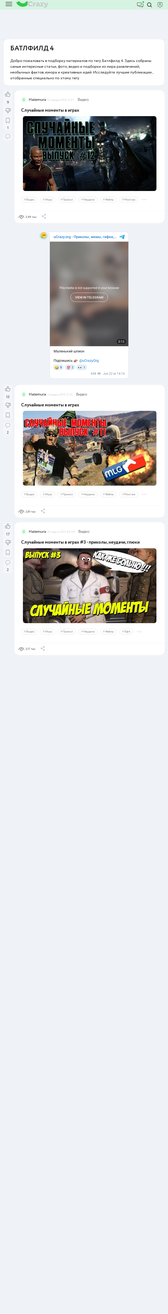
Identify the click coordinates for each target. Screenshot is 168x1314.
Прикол (68, 200)
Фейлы (109, 200)
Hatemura (37, 100)
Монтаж (129, 200)
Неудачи (89, 200)
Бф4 (127, 632)
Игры (48, 200)
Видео (83, 100)
